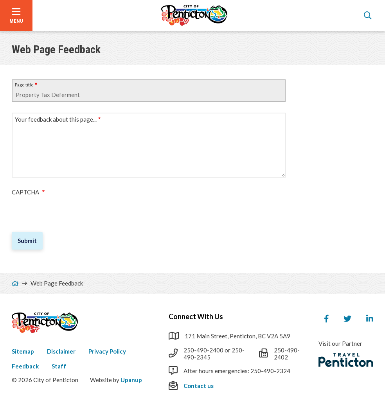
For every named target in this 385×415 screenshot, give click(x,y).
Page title (24, 84)
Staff (59, 366)
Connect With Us (196, 316)
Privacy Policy (107, 351)
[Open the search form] (367, 15)
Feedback (25, 366)
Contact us (199, 385)
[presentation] (71, 211)
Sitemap (23, 351)
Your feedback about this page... (56, 119)
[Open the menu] (16, 15)
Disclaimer (61, 351)
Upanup (131, 379)
